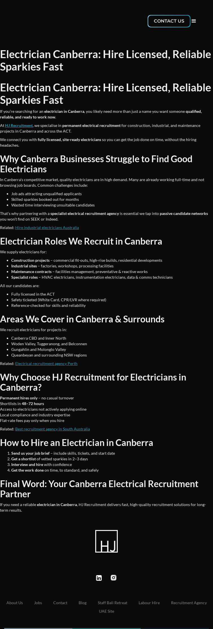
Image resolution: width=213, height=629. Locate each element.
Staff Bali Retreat (112, 602)
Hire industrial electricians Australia (47, 227)
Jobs (38, 602)
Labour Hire (149, 602)
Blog (82, 602)
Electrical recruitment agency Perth (46, 363)
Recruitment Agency (189, 602)
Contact (60, 602)
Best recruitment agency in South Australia (52, 428)
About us (14, 602)
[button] (193, 21)
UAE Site (106, 611)
